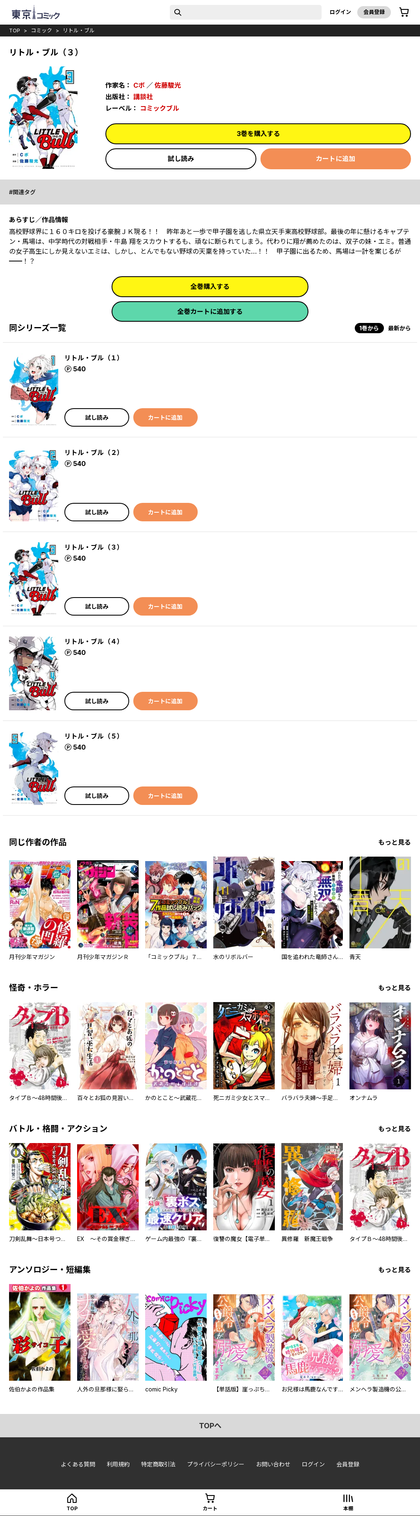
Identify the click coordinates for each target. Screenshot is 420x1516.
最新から (399, 328)
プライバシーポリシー (215, 1464)
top (14, 30)
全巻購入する (210, 286)
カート (210, 1508)
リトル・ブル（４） (93, 641)
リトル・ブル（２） (93, 452)
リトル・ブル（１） (93, 358)
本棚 (348, 1508)
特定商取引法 (158, 1464)
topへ (210, 1425)
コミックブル (159, 108)
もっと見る (394, 842)
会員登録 (374, 12)
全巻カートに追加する (210, 311)
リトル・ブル (79, 30)
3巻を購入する (258, 134)
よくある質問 (78, 1464)
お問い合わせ (273, 1464)
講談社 (143, 97)
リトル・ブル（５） (93, 736)
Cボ (139, 85)
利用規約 (118, 1464)
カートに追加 (335, 159)
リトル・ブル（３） (93, 547)
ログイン (340, 12)
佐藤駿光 (168, 85)
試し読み (181, 159)
